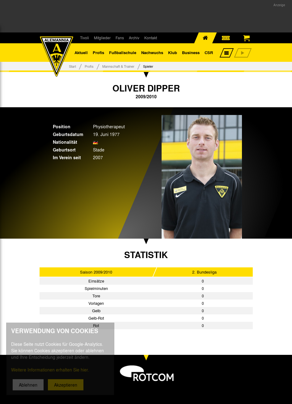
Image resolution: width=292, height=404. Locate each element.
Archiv (134, 37)
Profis (98, 52)
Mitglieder (102, 37)
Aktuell (81, 52)
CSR (209, 52)
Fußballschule (122, 52)
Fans (120, 37)
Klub (172, 52)
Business (191, 52)
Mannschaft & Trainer (118, 66)
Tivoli (84, 37)
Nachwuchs (152, 52)
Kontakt (150, 37)
